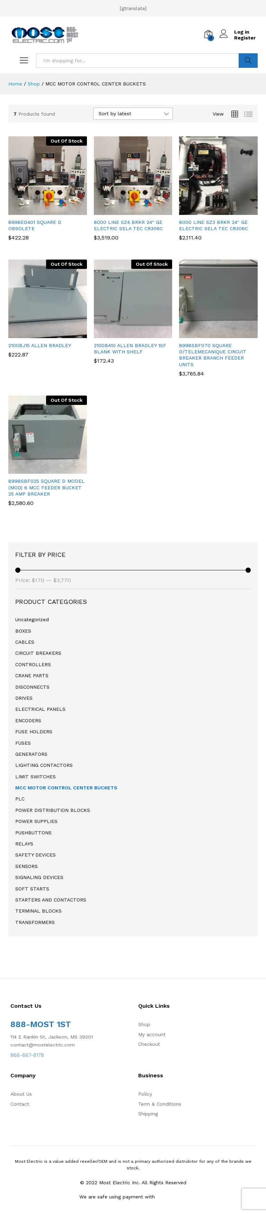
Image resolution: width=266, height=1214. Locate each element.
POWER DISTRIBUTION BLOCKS (52, 810)
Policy (145, 1094)
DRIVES (24, 698)
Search (248, 60)
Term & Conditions (159, 1104)
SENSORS (26, 866)
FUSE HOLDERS (33, 731)
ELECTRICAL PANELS (40, 709)
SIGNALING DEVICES (39, 877)
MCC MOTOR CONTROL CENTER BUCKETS (66, 787)
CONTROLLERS (33, 664)
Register (245, 37)
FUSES (23, 743)
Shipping (148, 1113)
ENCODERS (28, 720)
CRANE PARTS (31, 675)
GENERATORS (31, 754)
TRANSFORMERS (35, 922)
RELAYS (24, 843)
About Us (21, 1094)
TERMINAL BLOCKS (38, 911)
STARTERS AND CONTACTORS (50, 900)
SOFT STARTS (32, 888)
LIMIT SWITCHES (35, 776)
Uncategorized (32, 619)
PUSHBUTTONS (33, 832)
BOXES (23, 631)
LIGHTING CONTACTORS (44, 765)
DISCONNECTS (32, 687)
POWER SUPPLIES (36, 821)
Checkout (149, 1044)
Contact (19, 1104)
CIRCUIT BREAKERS (38, 653)
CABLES (24, 642)
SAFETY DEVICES (35, 855)
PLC (20, 798)
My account (152, 1034)
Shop (144, 1024)
